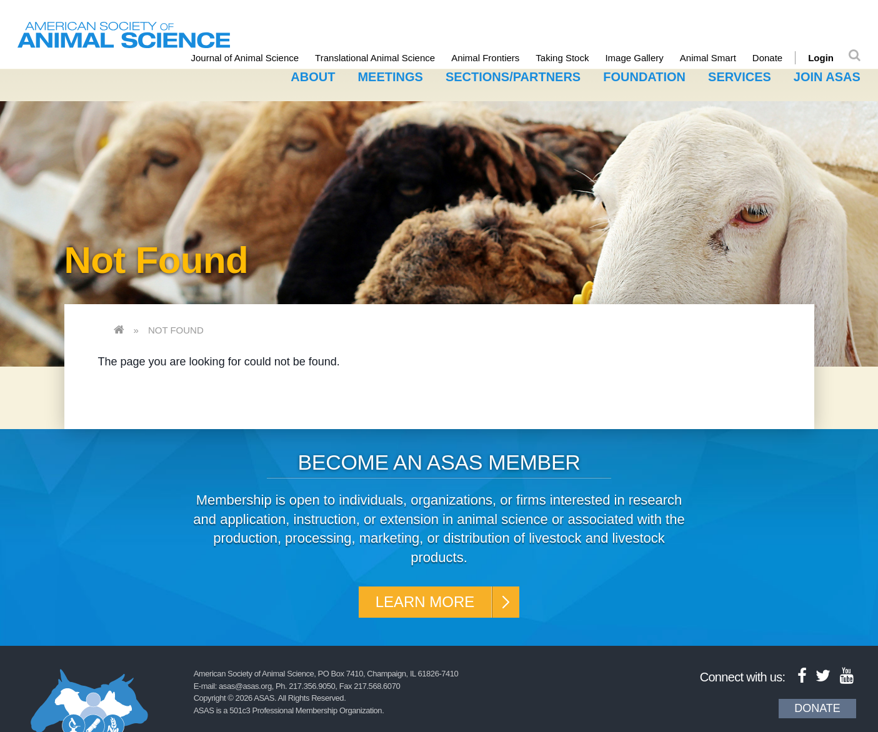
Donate (767, 57)
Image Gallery (634, 57)
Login (821, 57)
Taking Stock (562, 57)
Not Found (176, 330)
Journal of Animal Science (245, 57)
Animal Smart (708, 57)
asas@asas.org (245, 686)
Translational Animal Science (375, 57)
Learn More (425, 601)
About (313, 77)
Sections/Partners (513, 77)
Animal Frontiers (485, 57)
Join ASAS (827, 77)
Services (739, 77)
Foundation (644, 77)
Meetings (389, 77)
